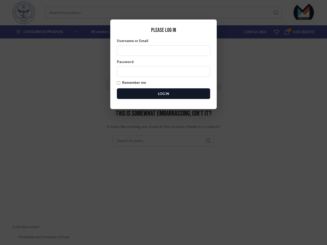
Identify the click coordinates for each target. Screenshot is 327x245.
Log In (163, 94)
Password (163, 68)
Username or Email (163, 47)
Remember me (131, 82)
